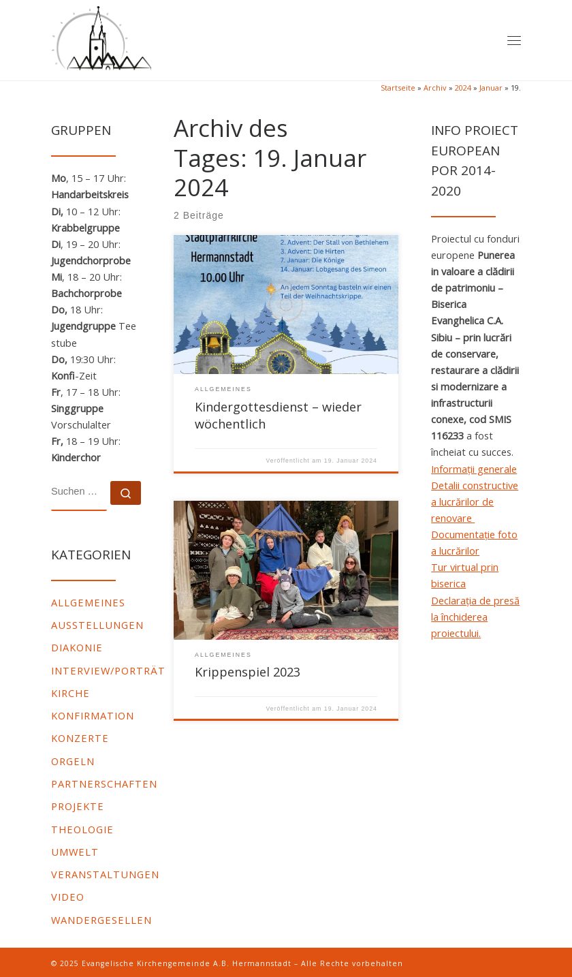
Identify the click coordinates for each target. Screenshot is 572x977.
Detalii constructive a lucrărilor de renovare (474, 501)
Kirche (70, 693)
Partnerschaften (104, 783)
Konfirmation (92, 715)
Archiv (435, 87)
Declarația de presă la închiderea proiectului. (475, 616)
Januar (491, 87)
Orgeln (73, 761)
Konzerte (80, 738)
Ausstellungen (97, 625)
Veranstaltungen (105, 874)
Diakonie (77, 647)
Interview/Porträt (108, 670)
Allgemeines (88, 602)
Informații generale (474, 469)
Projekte (77, 806)
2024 (463, 87)
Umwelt (75, 851)
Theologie (82, 829)
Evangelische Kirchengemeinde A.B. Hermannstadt (186, 963)
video (67, 896)
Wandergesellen (101, 920)
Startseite (398, 87)
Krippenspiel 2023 (247, 672)
